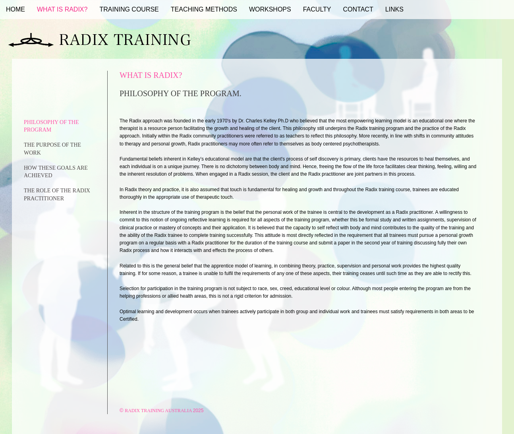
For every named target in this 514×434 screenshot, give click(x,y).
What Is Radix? (62, 9)
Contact (358, 9)
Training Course (128, 9)
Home (15, 9)
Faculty (317, 9)
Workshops (270, 9)
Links (394, 9)
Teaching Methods (204, 9)
